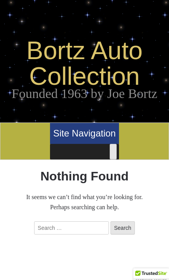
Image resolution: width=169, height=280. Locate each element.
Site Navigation (84, 133)
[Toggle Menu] (113, 151)
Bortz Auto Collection (84, 63)
